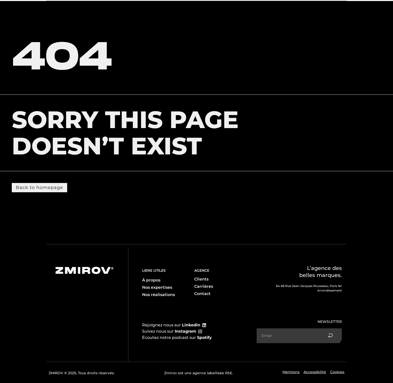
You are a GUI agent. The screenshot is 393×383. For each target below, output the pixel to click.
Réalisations (298, 9)
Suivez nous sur (169, 331)
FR (338, 9)
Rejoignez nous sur (171, 325)
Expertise (85, 8)
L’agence (59, 9)
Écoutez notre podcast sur (177, 337)
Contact (322, 9)
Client (107, 9)
